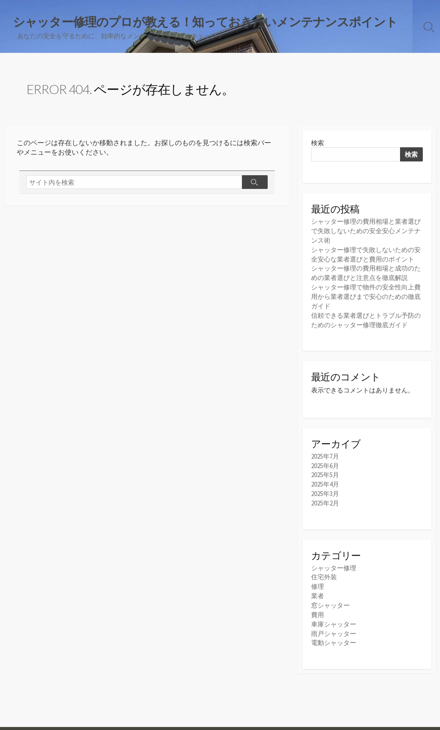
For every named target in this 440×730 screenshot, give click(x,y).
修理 (317, 581)
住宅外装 (324, 572)
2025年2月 (325, 498)
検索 (317, 143)
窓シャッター (330, 599)
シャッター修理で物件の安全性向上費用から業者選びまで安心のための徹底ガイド (366, 294)
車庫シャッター (333, 617)
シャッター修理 (333, 563)
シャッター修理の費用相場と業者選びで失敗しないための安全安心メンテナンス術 (366, 231)
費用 (317, 608)
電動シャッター (333, 635)
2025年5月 (325, 471)
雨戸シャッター (333, 626)
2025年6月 (325, 462)
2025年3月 (325, 489)
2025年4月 (325, 480)
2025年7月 (325, 453)
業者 (317, 590)
